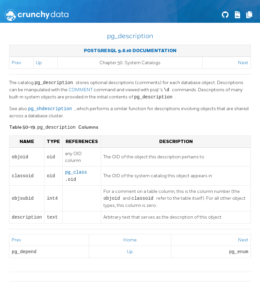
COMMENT (81, 90)
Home (130, 240)
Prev (16, 62)
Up (39, 62)
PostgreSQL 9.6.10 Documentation (130, 50)
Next (243, 62)
